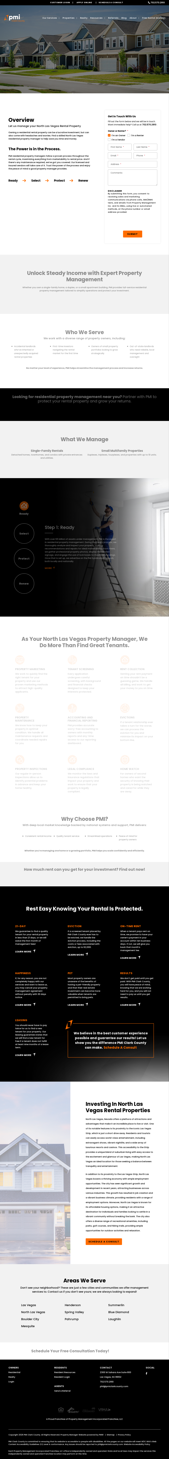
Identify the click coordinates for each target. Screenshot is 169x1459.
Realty (11, 1377)
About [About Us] (133, 17)
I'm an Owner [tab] (118, 135)
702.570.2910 (158, 2)
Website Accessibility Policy (137, 1438)
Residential (14, 1372)
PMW (101, 1429)
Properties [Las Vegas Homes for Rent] (69, 17)
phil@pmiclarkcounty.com (114, 1386)
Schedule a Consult (103, 1241)
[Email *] (120, 155)
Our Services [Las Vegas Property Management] (49, 17)
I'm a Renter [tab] (137, 135)
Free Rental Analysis (154, 17)
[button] (146, 1373)
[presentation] (128, 222)
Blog (124, 17)
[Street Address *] (132, 164)
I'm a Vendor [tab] (118, 139)
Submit (132, 234)
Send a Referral (62, 1390)
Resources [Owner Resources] (96, 17)
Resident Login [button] (62, 1377)
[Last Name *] (145, 147)
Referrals (113, 17)
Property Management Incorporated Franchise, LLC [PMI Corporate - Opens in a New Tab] (96, 1413)
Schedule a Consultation (83, 75)
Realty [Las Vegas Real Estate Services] (84, 17)
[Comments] (132, 177)
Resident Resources (64, 1372)
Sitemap (111, 1429)
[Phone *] (145, 155)
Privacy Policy (124, 1429)
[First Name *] (120, 147)
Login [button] (11, 1381)
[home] (14, 18)
